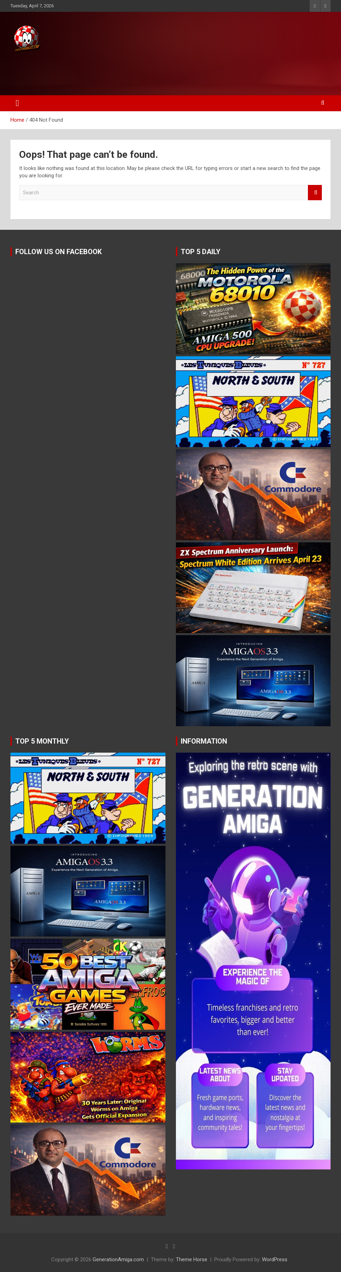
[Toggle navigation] (17, 103)
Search (315, 193)
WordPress (274, 1259)
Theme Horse (191, 1259)
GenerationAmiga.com (118, 1259)
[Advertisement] (132, 72)
